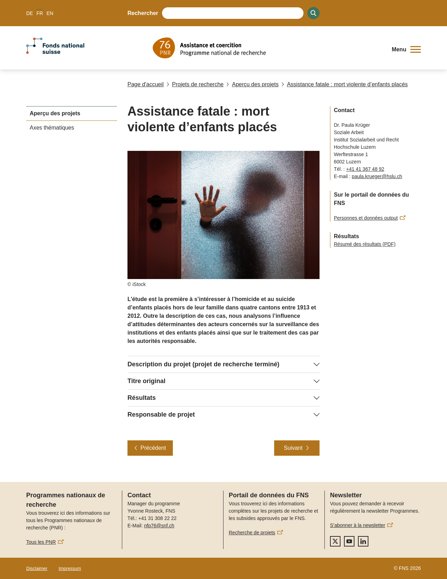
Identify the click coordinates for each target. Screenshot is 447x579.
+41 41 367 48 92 (365, 169)
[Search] (313, 13)
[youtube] (349, 541)
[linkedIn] (363, 541)
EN (49, 13)
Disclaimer (36, 568)
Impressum (70, 568)
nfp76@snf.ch (159, 525)
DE (29, 13)
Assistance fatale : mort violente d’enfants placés (344, 84)
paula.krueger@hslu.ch (377, 176)
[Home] (267, 47)
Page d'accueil (145, 84)
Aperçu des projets (252, 84)
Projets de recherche (195, 84)
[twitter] (335, 541)
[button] (406, 49)
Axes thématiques (52, 128)
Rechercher (142, 13)
